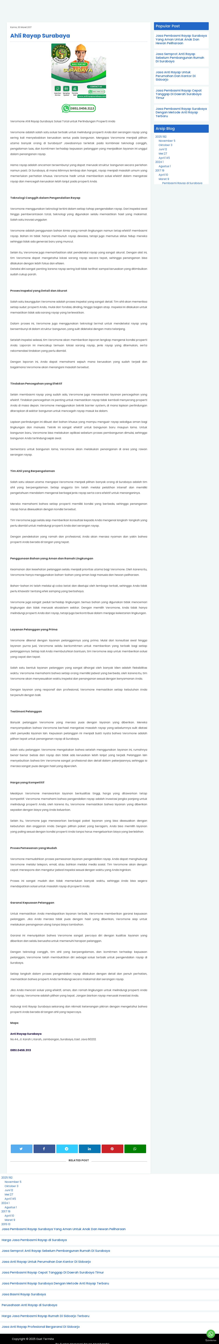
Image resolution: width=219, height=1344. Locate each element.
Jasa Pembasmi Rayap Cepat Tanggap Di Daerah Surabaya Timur (179, 94)
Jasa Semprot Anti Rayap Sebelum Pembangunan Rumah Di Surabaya (180, 57)
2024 (159, 162)
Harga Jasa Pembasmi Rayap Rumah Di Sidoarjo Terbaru (45, 1316)
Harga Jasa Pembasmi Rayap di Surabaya (34, 1240)
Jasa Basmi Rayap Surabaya (24, 1294)
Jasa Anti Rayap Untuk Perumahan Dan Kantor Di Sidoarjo (176, 76)
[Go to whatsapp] (211, 1334)
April (164, 158)
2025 (160, 137)
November (167, 141)
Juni (163, 149)
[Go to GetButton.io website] (210, 1340)
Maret (164, 179)
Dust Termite (45, 1339)
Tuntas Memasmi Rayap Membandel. (181, 1339)
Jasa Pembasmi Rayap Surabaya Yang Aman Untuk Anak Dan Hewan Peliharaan (181, 39)
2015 (5, 1224)
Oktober (165, 145)
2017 (159, 170)
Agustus (165, 166)
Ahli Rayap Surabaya (40, 35)
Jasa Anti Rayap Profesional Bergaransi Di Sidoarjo (41, 1327)
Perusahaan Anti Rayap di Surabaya (29, 1305)
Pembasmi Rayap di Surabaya (182, 183)
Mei (163, 154)
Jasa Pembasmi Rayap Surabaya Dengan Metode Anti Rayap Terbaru (181, 112)
